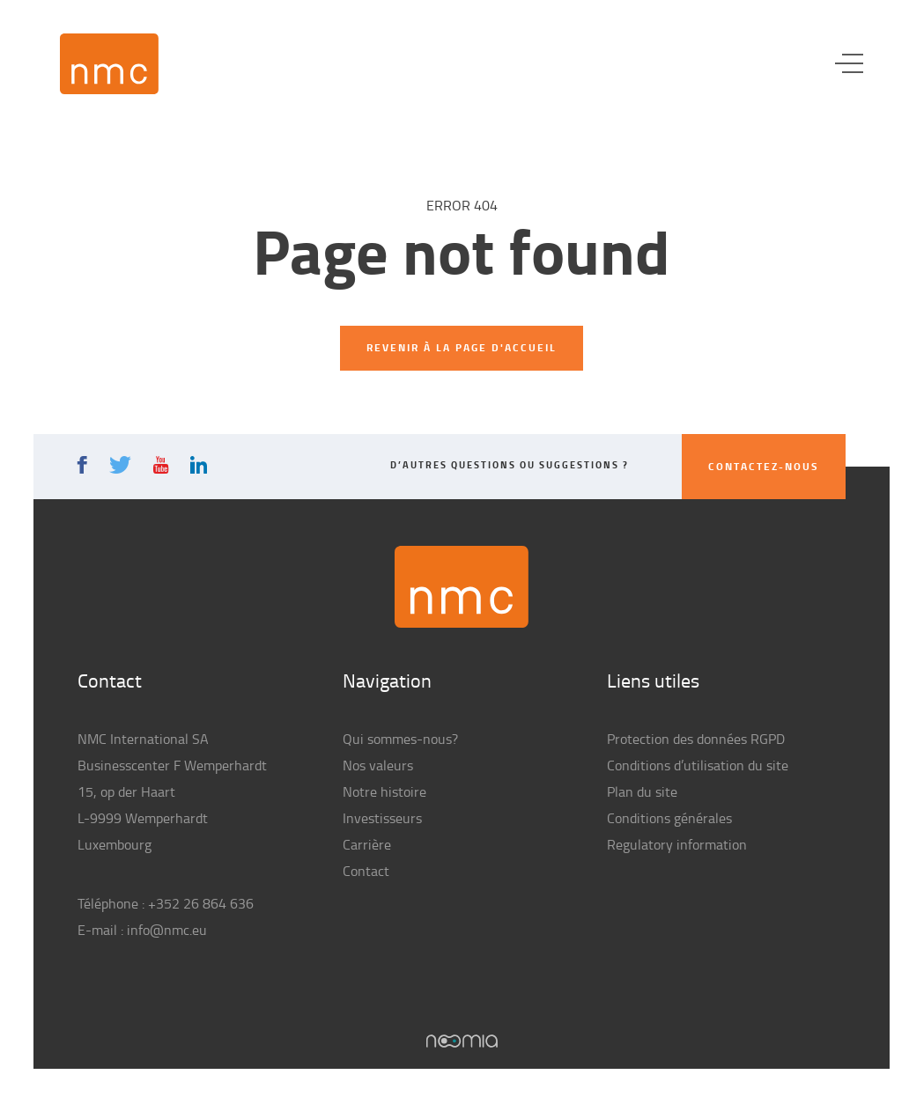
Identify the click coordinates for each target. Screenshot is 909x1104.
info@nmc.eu (167, 929)
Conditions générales (669, 818)
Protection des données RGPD (696, 738)
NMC (109, 63)
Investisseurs (382, 818)
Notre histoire (384, 791)
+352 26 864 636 (201, 903)
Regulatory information (677, 844)
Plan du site (642, 791)
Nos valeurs (378, 765)
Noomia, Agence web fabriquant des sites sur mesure (462, 1041)
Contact (366, 870)
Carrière (367, 844)
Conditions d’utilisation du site (697, 765)
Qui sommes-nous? (400, 738)
